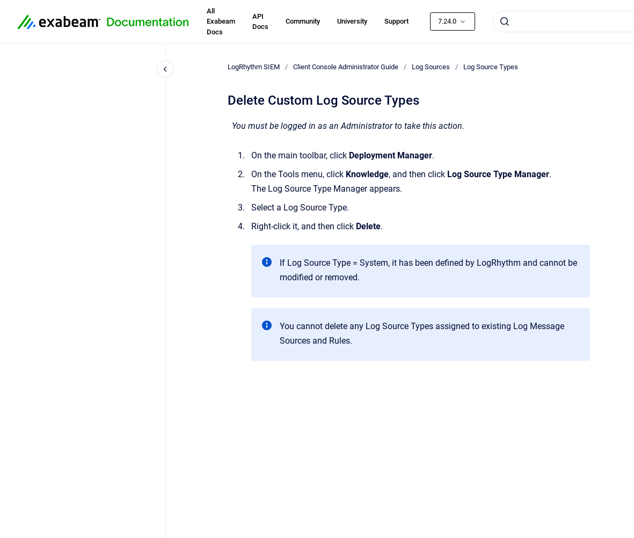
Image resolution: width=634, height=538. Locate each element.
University (352, 21)
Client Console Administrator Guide (345, 67)
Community (303, 21)
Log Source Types (490, 67)
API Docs (260, 21)
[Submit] (504, 21)
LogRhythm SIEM (254, 67)
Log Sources (431, 67)
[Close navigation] (165, 69)
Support (396, 21)
